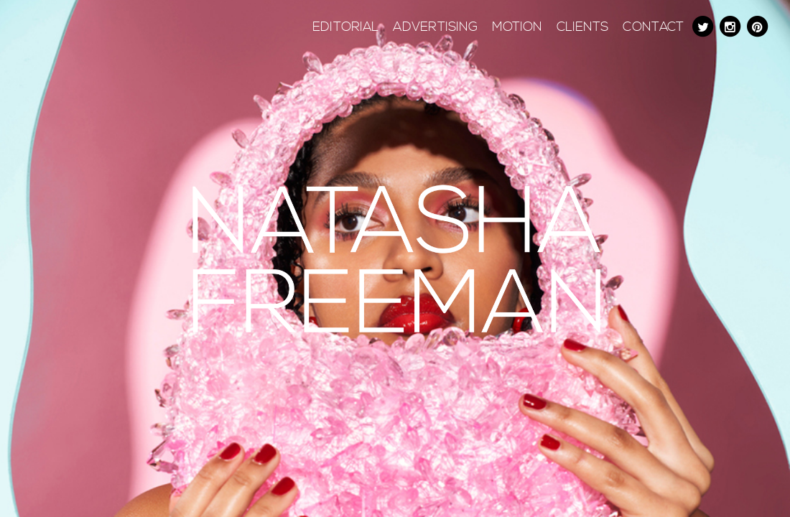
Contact (653, 27)
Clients (582, 27)
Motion (517, 27)
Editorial (345, 27)
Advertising (435, 27)
